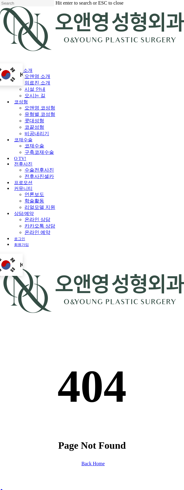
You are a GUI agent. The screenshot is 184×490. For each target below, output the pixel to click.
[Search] (27, 3)
